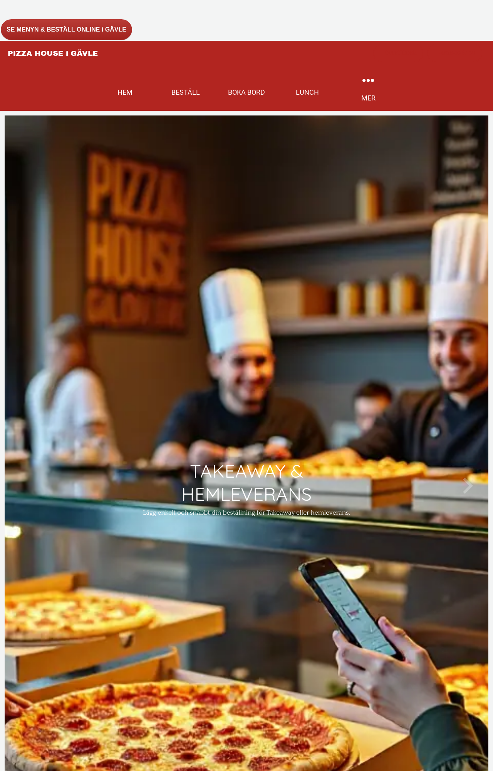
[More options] (368, 88)
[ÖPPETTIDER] (398, 53)
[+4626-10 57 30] (454, 53)
